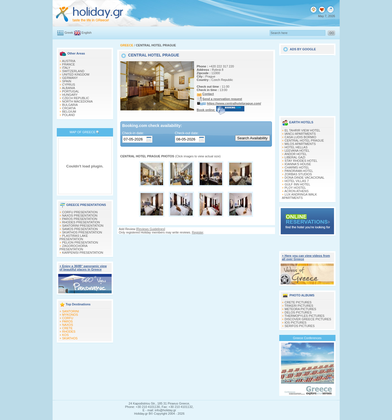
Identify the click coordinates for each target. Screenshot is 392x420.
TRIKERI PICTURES (299, 305)
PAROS (67, 321)
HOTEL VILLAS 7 (297, 181)
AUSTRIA (68, 61)
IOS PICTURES (296, 322)
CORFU (67, 318)
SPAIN (66, 81)
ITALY (66, 67)
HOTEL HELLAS (296, 147)
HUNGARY (70, 94)
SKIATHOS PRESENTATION (82, 232)
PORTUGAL (70, 91)
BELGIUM (69, 111)
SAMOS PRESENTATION (80, 229)
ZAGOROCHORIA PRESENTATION (73, 247)
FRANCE (68, 64)
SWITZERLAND (73, 71)
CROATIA (69, 108)
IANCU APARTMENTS (300, 133)
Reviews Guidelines (150, 229)
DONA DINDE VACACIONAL (305, 177)
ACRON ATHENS (296, 191)
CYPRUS (68, 84)
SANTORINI (70, 311)
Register (197, 232)
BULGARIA (70, 104)
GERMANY (70, 78)
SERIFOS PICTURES (300, 326)
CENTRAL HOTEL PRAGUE (304, 140)
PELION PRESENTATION (80, 242)
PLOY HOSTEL (295, 187)
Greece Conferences (307, 338)
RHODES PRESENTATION (81, 222)
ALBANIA (68, 88)
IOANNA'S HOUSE (298, 164)
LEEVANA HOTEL (297, 150)
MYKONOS (70, 314)
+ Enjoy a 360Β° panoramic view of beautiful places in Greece (83, 267)
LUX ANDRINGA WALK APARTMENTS (299, 196)
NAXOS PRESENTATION (80, 215)
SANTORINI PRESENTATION (82, 225)
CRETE (67, 328)
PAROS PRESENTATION (79, 219)
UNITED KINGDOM (75, 74)
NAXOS (67, 324)
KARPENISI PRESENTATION (82, 252)
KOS (65, 335)
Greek (69, 32)
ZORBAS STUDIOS (298, 174)
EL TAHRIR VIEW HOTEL (302, 130)
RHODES (68, 331)
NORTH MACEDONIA (77, 101)
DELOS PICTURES (298, 312)
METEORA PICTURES (300, 309)
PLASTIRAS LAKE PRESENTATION (74, 237)
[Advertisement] (307, 84)
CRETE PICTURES (298, 302)
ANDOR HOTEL (295, 154)
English (87, 32)
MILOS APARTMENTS (300, 144)
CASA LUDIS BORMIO (300, 137)
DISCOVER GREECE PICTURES (308, 319)
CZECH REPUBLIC (75, 98)
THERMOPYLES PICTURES (305, 315)
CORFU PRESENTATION (80, 212)
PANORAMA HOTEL (299, 170)
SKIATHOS (70, 338)
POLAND (68, 115)
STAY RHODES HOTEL (301, 160)
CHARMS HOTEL (297, 167)
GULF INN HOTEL (297, 184)
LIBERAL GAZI (295, 157)
